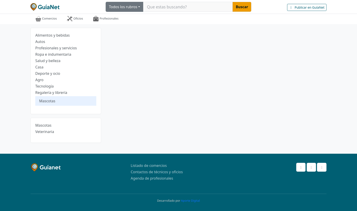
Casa (39, 67)
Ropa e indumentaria (53, 54)
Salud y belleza (48, 60)
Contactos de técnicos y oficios (157, 171)
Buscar (242, 6)
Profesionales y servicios (56, 47)
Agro (39, 79)
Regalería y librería (51, 92)
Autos (40, 41)
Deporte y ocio (47, 73)
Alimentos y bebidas (52, 35)
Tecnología (44, 86)
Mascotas (47, 100)
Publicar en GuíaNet (306, 7)
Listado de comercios (149, 165)
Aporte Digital (190, 200)
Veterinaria (44, 131)
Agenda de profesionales (152, 178)
